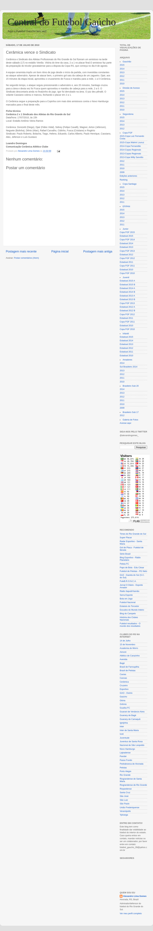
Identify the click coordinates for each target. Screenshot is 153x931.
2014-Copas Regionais (130, 150)
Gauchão (127, 61)
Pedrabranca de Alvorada (131, 764)
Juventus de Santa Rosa (131, 741)
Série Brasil (125, 554)
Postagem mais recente (21, 251)
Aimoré (123, 652)
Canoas (123, 678)
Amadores (127, 360)
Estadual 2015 (126, 236)
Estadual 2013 (126, 247)
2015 (122, 65)
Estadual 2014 (126, 243)
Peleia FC (124, 564)
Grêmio (123, 704)
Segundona (128, 114)
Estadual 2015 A (127, 281)
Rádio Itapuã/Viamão (129, 591)
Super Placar (126, 537)
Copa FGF (128, 133)
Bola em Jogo (126, 599)
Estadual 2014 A (127, 288)
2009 (122, 172)
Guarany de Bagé (128, 715)
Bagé (122, 663)
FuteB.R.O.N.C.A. (128, 581)
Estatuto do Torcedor (129, 606)
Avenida (123, 659)
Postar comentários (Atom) (26, 258)
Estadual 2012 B (127, 310)
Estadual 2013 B (127, 299)
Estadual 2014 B (127, 292)
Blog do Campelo (128, 613)
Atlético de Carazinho (130, 656)
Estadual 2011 (126, 262)
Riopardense (126, 789)
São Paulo (124, 804)
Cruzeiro (124, 685)
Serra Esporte (126, 595)
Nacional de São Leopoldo (132, 745)
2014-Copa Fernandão (130, 146)
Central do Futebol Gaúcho (61, 21)
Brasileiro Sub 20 (131, 386)
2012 (122, 76)
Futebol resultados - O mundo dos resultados (130, 624)
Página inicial (60, 251)
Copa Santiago (130, 184)
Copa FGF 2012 (127, 258)
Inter (122, 726)
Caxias (123, 674)
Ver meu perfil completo (131, 913)
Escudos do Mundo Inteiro (132, 610)
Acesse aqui (125, 423)
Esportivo (124, 689)
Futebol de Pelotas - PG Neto (133, 571)
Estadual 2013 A (127, 296)
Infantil (126, 333)
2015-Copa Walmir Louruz (132, 142)
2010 (122, 83)
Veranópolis (125, 811)
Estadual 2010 (126, 269)
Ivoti (122, 734)
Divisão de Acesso (131, 88)
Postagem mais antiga (97, 251)
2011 (122, 80)
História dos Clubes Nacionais (129, 618)
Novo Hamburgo (127, 749)
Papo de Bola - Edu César (132, 567)
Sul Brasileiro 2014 (128, 367)
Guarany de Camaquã (130, 719)
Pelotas (123, 768)
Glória (122, 700)
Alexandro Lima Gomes (135, 896)
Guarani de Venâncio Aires (132, 712)
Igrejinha (124, 723)
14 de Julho (125, 641)
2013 (122, 72)
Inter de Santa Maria (129, 730)
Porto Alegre (125, 771)
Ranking (123, 180)
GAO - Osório (126, 693)
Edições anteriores (128, 176)
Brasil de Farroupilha (129, 667)
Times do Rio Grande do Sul (133, 534)
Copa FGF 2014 (127, 239)
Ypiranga (124, 815)
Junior (125, 229)
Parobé (123, 756)
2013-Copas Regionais (130, 153)
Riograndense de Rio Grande (133, 785)
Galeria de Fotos (130, 420)
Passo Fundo (126, 760)
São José (124, 796)
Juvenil (126, 277)
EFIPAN (126, 206)
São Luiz (124, 800)
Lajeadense (125, 753)
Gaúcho (123, 697)
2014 (122, 69)
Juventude (124, 738)
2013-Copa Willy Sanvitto (131, 157)
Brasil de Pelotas (128, 670)
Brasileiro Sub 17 (131, 412)
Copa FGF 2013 (127, 251)
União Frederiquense (129, 807)
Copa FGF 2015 (127, 232)
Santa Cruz (125, 792)
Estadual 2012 (126, 254)
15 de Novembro (127, 644)
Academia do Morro (129, 648)
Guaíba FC (125, 708)
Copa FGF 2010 (127, 273)
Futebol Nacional (128, 602)
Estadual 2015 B (127, 284)
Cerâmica (124, 682)
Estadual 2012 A (127, 307)
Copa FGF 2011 (127, 266)
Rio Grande (125, 775)
